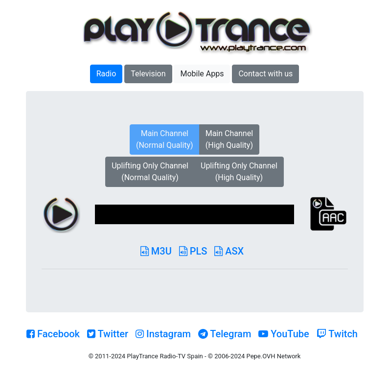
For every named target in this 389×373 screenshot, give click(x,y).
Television (148, 73)
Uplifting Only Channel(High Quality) (239, 171)
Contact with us (265, 73)
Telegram (225, 334)
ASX (229, 251)
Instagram (163, 334)
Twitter (107, 334)
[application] (194, 214)
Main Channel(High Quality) (229, 139)
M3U (156, 251)
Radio (106, 73)
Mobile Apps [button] (202, 73)
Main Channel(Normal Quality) (164, 139)
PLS (193, 251)
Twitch (337, 334)
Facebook (53, 334)
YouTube (283, 334)
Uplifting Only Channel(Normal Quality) (150, 171)
